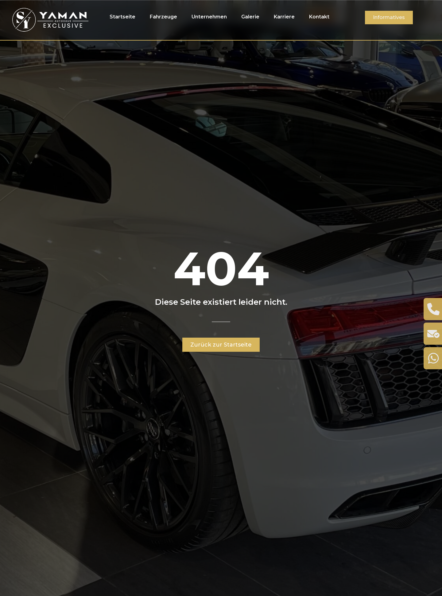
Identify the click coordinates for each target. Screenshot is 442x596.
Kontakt (319, 17)
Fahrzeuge (163, 17)
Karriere (284, 17)
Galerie (250, 17)
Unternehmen (209, 17)
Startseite (122, 17)
